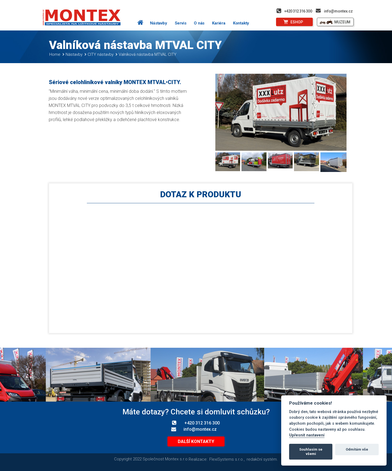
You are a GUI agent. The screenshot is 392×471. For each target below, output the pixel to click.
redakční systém (262, 459)
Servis (180, 23)
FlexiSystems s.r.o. (226, 459)
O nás (199, 23)
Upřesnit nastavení (306, 435)
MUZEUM (342, 22)
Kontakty (241, 23)
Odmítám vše (357, 449)
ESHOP (296, 22)
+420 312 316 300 (298, 11)
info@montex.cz (338, 11)
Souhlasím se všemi (310, 451)
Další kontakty (196, 441)
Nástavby (158, 23)
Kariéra (218, 23)
